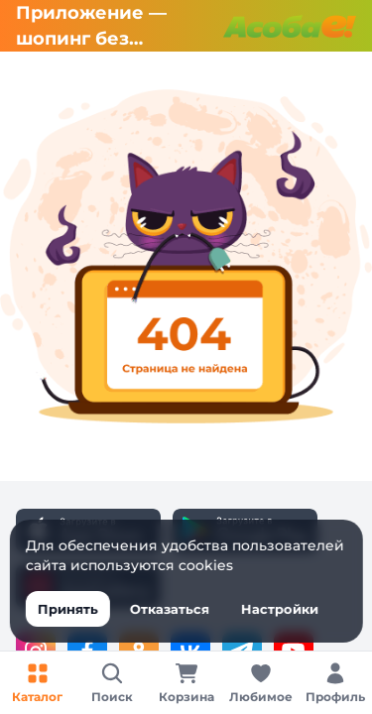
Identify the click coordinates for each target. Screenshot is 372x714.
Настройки (278, 609)
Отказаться (168, 609)
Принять (67, 609)
